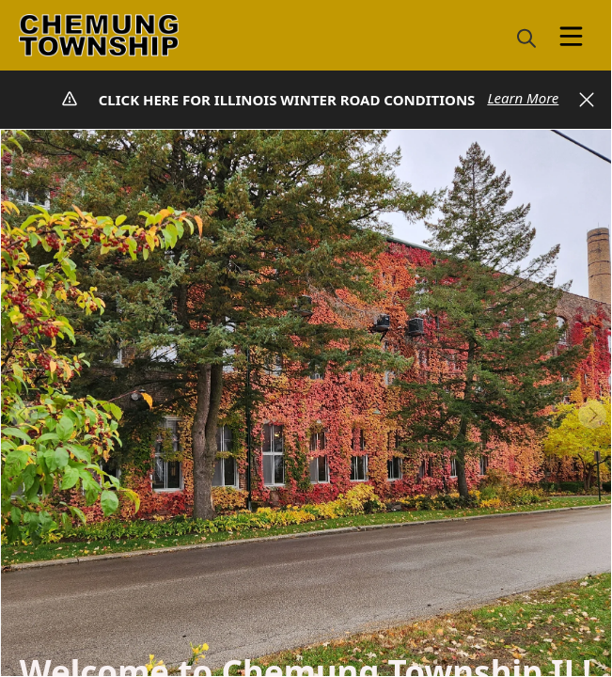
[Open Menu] (571, 36)
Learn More (522, 97)
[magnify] (526, 37)
